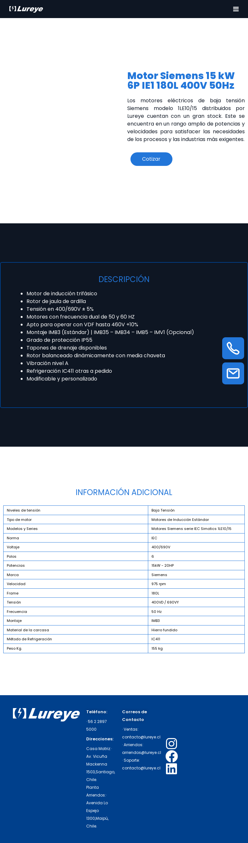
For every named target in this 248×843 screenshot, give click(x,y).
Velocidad (16, 583)
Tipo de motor (19, 519)
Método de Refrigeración (29, 639)
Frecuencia (17, 611)
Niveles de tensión (23, 510)
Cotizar (151, 159)
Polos (11, 556)
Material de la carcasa (28, 630)
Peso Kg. (14, 648)
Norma (13, 538)
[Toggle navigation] (236, 9)
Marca (13, 574)
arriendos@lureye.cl (141, 752)
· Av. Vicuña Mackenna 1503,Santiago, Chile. (100, 764)
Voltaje (13, 547)
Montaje (14, 620)
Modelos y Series (22, 528)
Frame (12, 593)
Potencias (16, 565)
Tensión (14, 602)
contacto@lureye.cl (141, 737)
